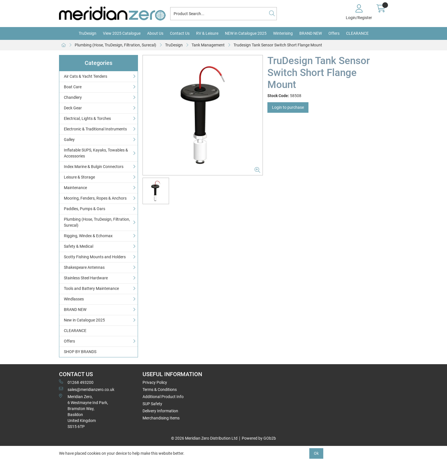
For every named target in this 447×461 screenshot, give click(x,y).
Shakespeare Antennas (84, 267)
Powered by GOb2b (259, 438)
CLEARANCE (357, 33)
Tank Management (208, 45)
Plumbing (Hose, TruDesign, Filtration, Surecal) (115, 45)
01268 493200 (76, 382)
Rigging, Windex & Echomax (88, 235)
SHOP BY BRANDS (80, 351)
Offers (334, 33)
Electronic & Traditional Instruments (95, 129)
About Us (155, 33)
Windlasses (74, 299)
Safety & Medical (78, 246)
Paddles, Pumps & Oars (84, 208)
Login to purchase (288, 107)
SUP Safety (152, 403)
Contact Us (180, 33)
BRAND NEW (310, 33)
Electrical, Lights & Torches (87, 118)
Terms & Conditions (160, 389)
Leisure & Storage (79, 177)
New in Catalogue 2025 (84, 320)
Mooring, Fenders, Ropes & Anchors (95, 198)
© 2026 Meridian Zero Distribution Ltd (204, 438)
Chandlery (73, 97)
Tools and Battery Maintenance (91, 288)
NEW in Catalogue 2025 (246, 33)
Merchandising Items (161, 418)
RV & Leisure (207, 33)
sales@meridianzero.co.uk (86, 389)
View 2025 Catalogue (122, 33)
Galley (69, 139)
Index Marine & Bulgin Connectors (93, 166)
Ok (316, 453)
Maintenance (75, 187)
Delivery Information (160, 411)
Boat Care (73, 87)
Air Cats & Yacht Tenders (85, 76)
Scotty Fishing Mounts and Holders (95, 257)
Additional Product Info (163, 396)
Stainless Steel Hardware (86, 278)
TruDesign (87, 33)
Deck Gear (73, 108)
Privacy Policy (155, 382)
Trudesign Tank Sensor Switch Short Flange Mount (277, 45)
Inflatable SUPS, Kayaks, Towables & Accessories (96, 153)
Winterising (283, 33)
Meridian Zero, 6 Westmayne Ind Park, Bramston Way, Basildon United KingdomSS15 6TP (83, 411)
